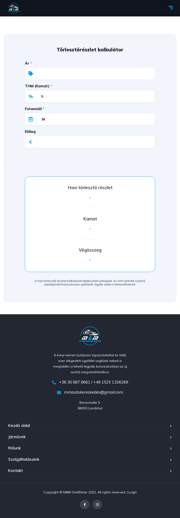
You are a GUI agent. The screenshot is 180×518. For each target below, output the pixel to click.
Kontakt (15, 470)
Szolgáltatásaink (23, 459)
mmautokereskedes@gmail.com (90, 392)
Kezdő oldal (19, 425)
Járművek (17, 436)
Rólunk (14, 447)
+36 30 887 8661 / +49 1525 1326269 (90, 382)
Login (132, 492)
